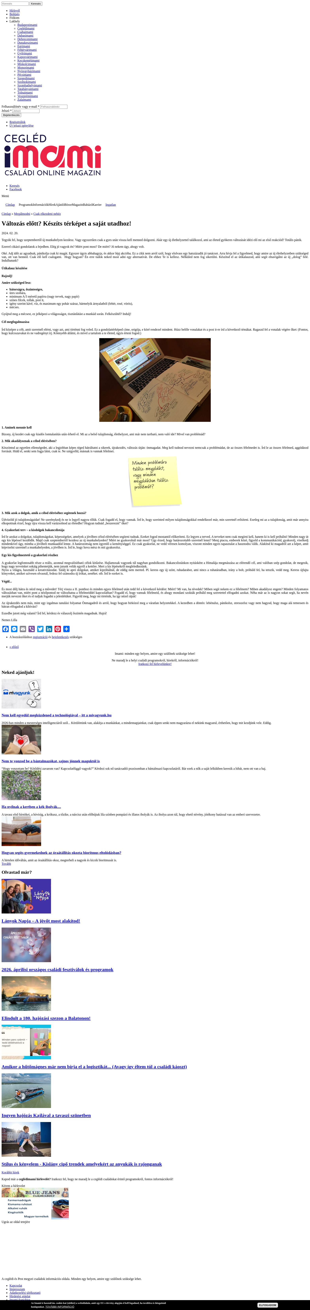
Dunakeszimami (27, 42)
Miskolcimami (26, 64)
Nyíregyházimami (28, 71)
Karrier (96, 204)
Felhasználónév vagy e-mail (21, 106)
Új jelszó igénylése (21, 125)
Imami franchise (19, 1299)
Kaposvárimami (27, 57)
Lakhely (14, 21)
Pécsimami (24, 74)
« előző (14, 647)
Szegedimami (26, 78)
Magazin (77, 204)
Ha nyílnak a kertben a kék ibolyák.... (31, 807)
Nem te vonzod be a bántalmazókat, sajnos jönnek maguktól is (51, 761)
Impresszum (17, 1289)
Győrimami (24, 53)
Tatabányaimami (27, 89)
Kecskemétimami (28, 60)
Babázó (87, 204)
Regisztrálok (17, 122)
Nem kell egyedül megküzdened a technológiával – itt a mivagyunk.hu (57, 715)
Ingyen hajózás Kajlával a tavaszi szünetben (46, 1115)
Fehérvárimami (27, 49)
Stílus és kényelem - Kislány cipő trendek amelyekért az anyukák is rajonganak (82, 1164)
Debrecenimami (27, 39)
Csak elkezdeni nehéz (47, 213)
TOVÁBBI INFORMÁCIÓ (59, 1306)
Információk (40, 204)
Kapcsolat (15, 1285)
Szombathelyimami (29, 85)
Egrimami (23, 46)
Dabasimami (25, 35)
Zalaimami (24, 99)
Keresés (14, 185)
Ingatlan (111, 204)
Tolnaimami (25, 92)
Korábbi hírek (10, 1172)
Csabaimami (25, 32)
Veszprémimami (27, 96)
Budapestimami (27, 25)
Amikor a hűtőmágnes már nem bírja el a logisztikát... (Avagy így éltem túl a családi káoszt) (94, 1066)
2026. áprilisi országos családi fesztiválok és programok (57, 969)
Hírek (52, 204)
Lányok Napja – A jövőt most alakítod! (41, 920)
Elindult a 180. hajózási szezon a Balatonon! (46, 1018)
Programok (26, 204)
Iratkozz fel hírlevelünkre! (155, 664)
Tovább (6, 863)
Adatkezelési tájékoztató (25, 1292)
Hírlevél (14, 10)
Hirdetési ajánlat (19, 1296)
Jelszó (7, 110)
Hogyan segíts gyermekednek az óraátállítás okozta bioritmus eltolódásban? (61, 853)
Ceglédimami (25, 28)
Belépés (14, 14)
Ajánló (60, 204)
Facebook (15, 189)
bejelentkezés (60, 637)
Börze (68, 204)
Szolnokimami (26, 81)
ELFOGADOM (267, 1305)
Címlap (10, 204)
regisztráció (40, 637)
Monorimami (25, 67)
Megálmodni (22, 213)
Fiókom (14, 17)
